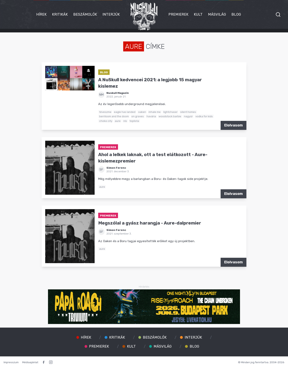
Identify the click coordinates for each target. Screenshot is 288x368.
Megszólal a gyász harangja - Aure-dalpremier (149, 223)
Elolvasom (233, 125)
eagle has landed (124, 111)
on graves (137, 116)
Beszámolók (85, 14)
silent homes (188, 111)
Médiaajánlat (30, 362)
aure (118, 120)
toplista (134, 120)
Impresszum (11, 362)
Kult (198, 14)
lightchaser (170, 111)
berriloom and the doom (114, 116)
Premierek (178, 14)
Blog (236, 14)
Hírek (41, 14)
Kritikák (60, 14)
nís (125, 120)
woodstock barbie (170, 116)
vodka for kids (204, 116)
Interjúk (111, 14)
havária (151, 116)
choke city (105, 120)
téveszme (105, 111)
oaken (142, 111)
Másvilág (217, 14)
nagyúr (188, 116)
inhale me (155, 111)
